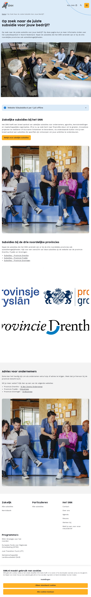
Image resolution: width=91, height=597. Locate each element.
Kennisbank (6, 510)
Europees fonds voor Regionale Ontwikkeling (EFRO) (14, 546)
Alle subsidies (7, 506)
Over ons (66, 510)
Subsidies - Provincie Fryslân (16, 258)
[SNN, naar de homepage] (7, 5)
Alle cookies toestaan (45, 592)
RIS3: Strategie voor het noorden (11, 540)
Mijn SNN (72, 5)
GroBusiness (27, 392)
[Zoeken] (80, 5)
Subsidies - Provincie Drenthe (16, 255)
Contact (66, 506)
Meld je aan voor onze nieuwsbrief (71, 527)
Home (4, 14)
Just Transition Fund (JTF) (12, 551)
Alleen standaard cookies (45, 585)
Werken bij (67, 522)
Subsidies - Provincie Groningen (17, 260)
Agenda (65, 514)
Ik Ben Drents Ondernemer (32, 387)
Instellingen (45, 579)
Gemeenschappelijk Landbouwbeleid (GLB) (11, 556)
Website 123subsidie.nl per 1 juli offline (45, 107)
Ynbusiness (24, 389)
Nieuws (65, 518)
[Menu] (86, 5)
